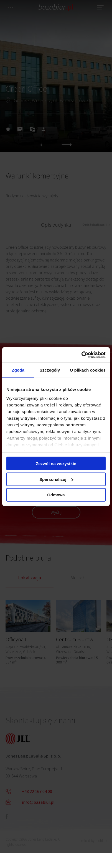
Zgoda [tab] (18, 370)
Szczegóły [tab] (50, 370)
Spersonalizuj (56, 479)
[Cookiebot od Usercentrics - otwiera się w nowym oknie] (81, 354)
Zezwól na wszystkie (56, 463)
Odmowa (56, 494)
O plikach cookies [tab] (88, 370)
